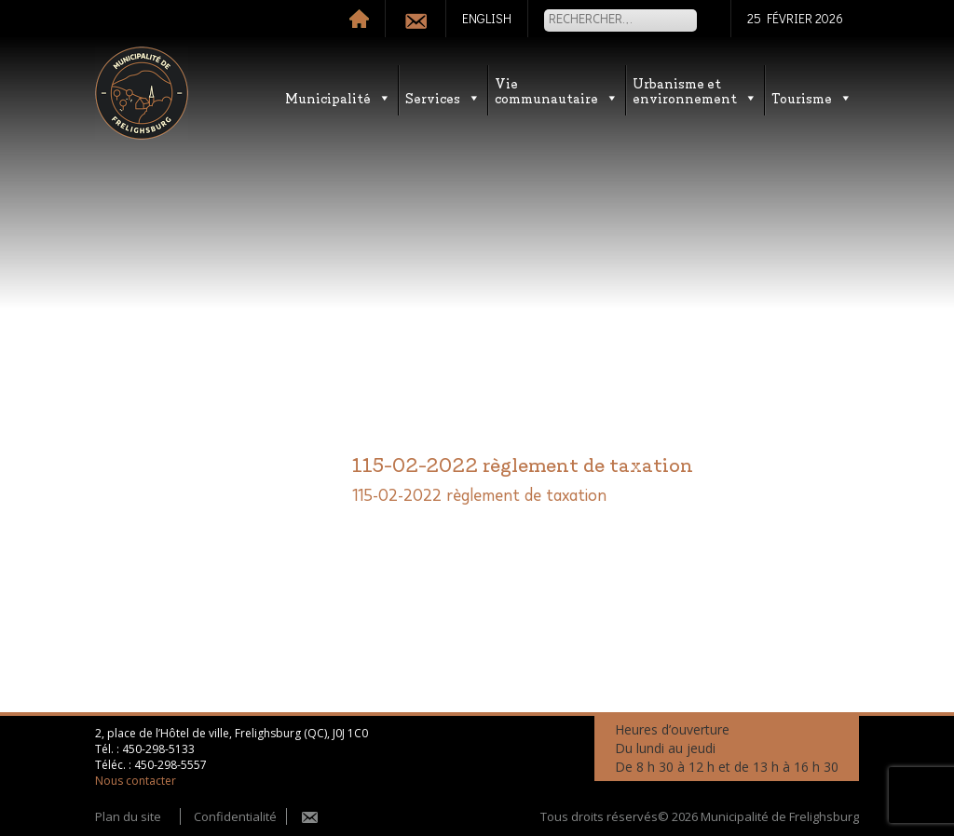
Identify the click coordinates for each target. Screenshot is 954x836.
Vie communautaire (557, 90)
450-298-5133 (158, 749)
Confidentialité (235, 816)
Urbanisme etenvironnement (695, 90)
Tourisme (811, 97)
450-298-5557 (170, 765)
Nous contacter (135, 781)
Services (443, 97)
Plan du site (128, 816)
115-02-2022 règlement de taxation (479, 496)
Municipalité (338, 97)
